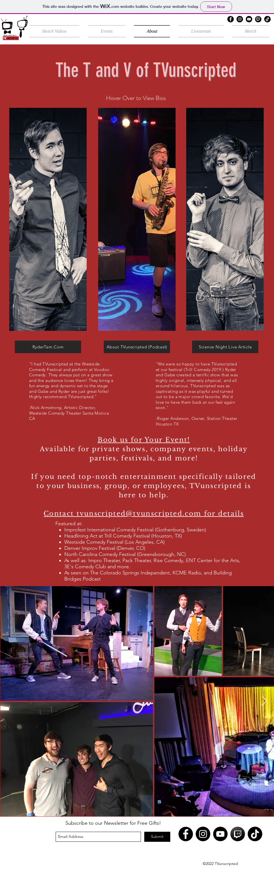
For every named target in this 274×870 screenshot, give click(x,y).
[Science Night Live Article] (225, 347)
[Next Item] (264, 701)
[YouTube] (249, 19)
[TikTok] (267, 19)
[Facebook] (230, 19)
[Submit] (157, 837)
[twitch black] (258, 19)
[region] (48, 219)
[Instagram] (240, 19)
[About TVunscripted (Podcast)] (137, 347)
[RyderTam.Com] (48, 347)
